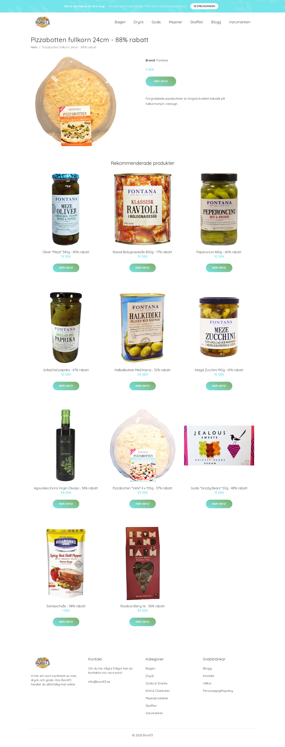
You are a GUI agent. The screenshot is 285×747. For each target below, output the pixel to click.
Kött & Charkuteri (158, 695)
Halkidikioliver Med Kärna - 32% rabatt (143, 375)
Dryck (139, 24)
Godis (156, 24)
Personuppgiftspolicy (218, 695)
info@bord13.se (99, 686)
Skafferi (196, 24)
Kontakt (208, 681)
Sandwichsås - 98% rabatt (66, 611)
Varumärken (239, 24)
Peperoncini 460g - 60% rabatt (219, 257)
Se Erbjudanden (204, 6)
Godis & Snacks (157, 688)
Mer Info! (161, 86)
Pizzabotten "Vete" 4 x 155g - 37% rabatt (142, 493)
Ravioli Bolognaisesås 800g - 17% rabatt (142, 257)
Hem (34, 52)
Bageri (120, 24)
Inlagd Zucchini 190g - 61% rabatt (219, 375)
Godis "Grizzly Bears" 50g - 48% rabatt (219, 493)
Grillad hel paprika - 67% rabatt (66, 375)
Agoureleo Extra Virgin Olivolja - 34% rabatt (66, 493)
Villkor (207, 688)
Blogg (216, 24)
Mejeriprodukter (157, 703)
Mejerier (175, 24)
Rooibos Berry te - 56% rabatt (142, 611)
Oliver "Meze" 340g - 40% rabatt (65, 257)
